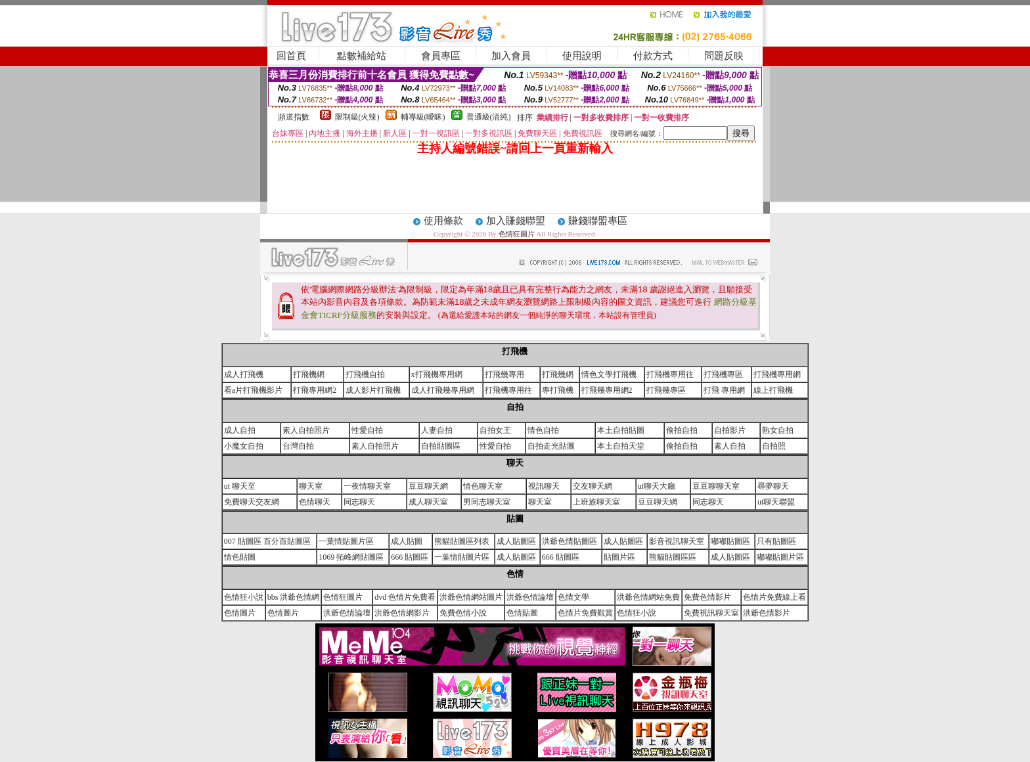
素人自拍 (730, 446)
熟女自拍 (778, 430)
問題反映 (724, 56)
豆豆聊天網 (428, 486)
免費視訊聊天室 (711, 612)
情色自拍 (543, 430)
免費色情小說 (463, 612)
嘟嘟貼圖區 (730, 541)
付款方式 (653, 56)
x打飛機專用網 (436, 374)
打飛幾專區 (666, 390)
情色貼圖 (240, 557)
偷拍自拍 (682, 430)
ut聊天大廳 (656, 486)
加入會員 (511, 56)
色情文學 (573, 597)
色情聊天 (314, 501)
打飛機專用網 (777, 374)
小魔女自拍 (243, 446)
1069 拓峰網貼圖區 (351, 557)
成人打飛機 (243, 374)
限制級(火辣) (357, 117)
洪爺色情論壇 (530, 597)
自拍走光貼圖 (551, 446)
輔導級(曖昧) (423, 117)
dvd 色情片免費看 (405, 597)
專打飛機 (557, 390)
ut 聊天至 (240, 486)
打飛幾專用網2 (607, 390)
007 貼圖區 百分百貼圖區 (267, 541)
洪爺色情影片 (766, 612)
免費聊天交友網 (251, 501)
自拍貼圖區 (440, 446)
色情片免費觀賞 (585, 612)
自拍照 (774, 446)
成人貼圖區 (516, 541)
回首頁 (291, 56)
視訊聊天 (544, 486)
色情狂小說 (243, 597)
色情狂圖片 (518, 234)
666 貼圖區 (409, 557)
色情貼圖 (522, 612)
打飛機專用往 (670, 374)
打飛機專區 (723, 374)
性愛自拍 (367, 430)
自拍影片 (730, 430)
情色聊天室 (483, 486)
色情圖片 (240, 612)
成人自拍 (240, 430)
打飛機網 (309, 374)
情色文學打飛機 (609, 374)
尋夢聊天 (773, 486)
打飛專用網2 (314, 390)
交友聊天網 (592, 486)
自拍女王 (495, 430)
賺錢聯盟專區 (597, 220)
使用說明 (582, 56)
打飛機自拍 (365, 374)
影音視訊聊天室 (676, 541)
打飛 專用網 (724, 390)
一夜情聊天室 (367, 486)
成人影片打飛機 (373, 390)
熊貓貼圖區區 (672, 557)
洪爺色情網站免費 (648, 597)
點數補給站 (361, 56)
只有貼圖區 (776, 541)
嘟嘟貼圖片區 (780, 557)
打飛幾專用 (504, 374)
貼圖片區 (619, 557)
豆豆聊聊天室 (716, 486)
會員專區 (440, 56)
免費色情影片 (707, 597)
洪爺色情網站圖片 (471, 597)
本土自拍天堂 (620, 446)
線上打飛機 (773, 390)
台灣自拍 (298, 446)
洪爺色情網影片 (402, 612)
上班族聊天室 (596, 501)
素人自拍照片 (306, 430)
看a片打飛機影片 (253, 390)
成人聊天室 (428, 501)
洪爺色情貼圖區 (569, 541)
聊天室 (311, 486)
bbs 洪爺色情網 (293, 597)
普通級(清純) (488, 117)
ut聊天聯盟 (776, 501)
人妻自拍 (437, 430)
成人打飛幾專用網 (442, 390)
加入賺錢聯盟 (515, 220)
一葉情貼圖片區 (346, 541)
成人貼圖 (406, 541)
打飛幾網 (557, 374)
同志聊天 (359, 501)
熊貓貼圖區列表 (461, 541)
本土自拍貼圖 (620, 430)
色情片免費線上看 (774, 597)
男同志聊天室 (486, 501)
